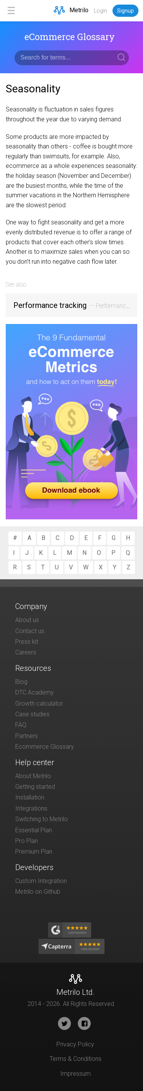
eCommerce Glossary (69, 37)
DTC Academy (34, 692)
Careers (25, 652)
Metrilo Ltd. (75, 992)
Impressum (75, 1073)
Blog (21, 681)
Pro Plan (26, 840)
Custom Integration (41, 881)
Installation (29, 797)
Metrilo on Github (37, 891)
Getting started (35, 786)
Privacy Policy (75, 1044)
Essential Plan (33, 830)
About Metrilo (33, 776)
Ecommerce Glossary (44, 746)
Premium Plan (33, 851)
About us (27, 620)
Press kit (26, 641)
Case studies (32, 714)
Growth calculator (39, 703)
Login (100, 11)
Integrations (31, 808)
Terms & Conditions (75, 1058)
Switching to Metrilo (41, 819)
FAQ (20, 724)
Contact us (29, 631)
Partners (26, 736)
